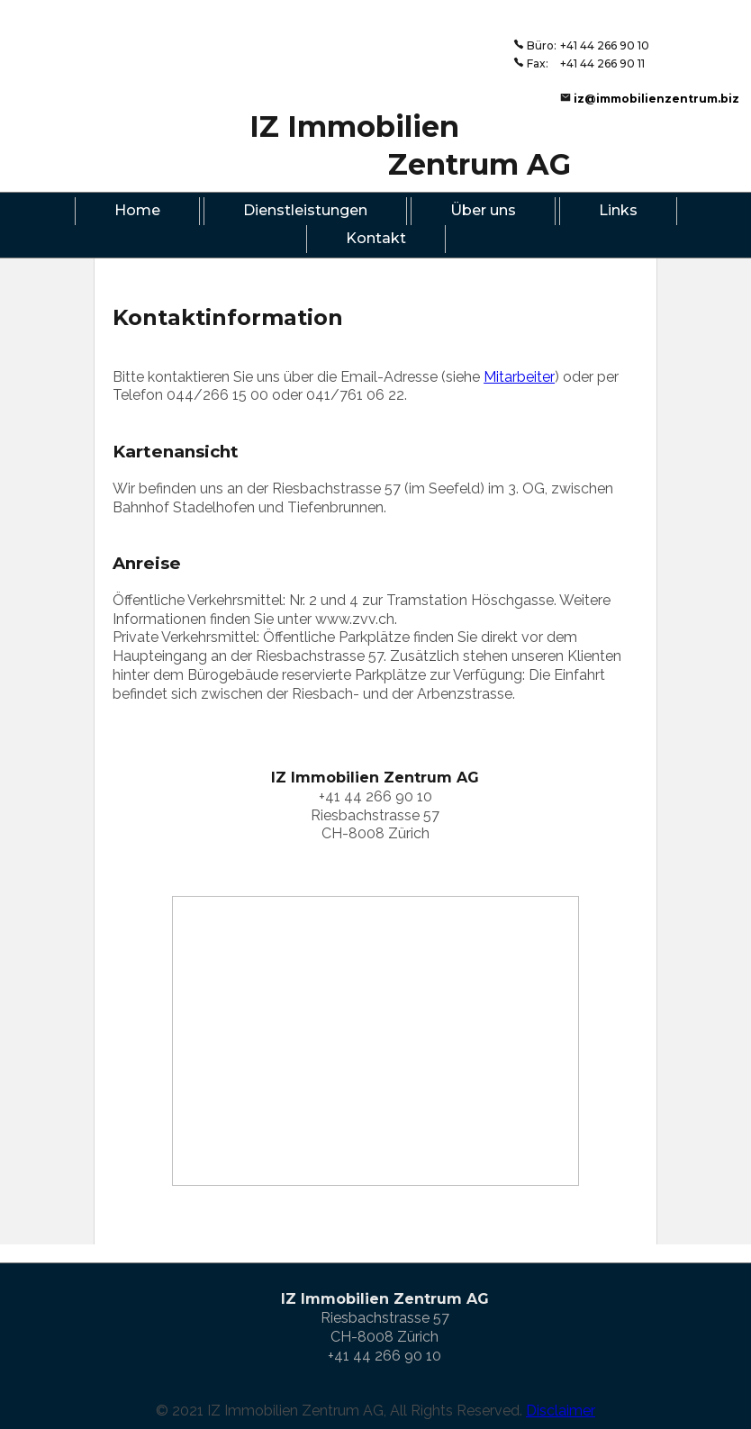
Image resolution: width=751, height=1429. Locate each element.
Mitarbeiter (519, 376)
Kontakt (376, 238)
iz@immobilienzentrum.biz (656, 98)
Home (137, 210)
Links (618, 210)
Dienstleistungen (305, 210)
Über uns (483, 210)
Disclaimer (560, 1409)
